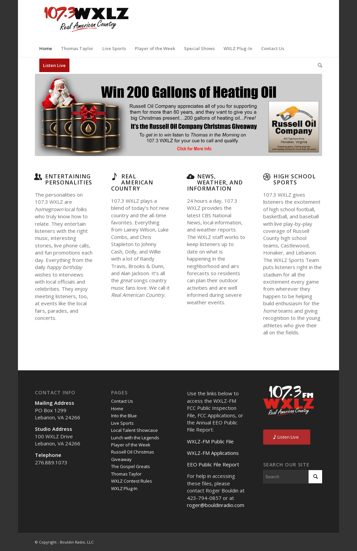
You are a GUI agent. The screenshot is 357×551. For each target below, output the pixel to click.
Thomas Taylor (126, 474)
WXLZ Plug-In (124, 488)
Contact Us (122, 401)
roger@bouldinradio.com (215, 505)
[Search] (317, 65)
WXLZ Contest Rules (131, 481)
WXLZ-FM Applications (213, 452)
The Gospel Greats (130, 466)
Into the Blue (124, 416)
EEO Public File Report (213, 464)
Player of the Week (130, 445)
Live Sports (122, 423)
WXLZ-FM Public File (210, 441)
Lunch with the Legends (135, 438)
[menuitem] (46, 48)
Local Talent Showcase (134, 430)
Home (117, 408)
